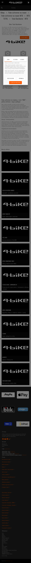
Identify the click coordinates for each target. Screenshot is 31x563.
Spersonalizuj (21, 78)
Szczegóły (15, 59)
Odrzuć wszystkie (10, 78)
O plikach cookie (23, 59)
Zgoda (8, 59)
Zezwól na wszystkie (15, 82)
